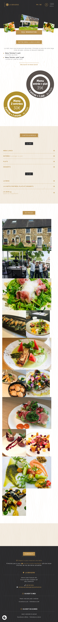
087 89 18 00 (29, 586)
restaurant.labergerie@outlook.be (29, 588)
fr (37, 4)
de (41, 4)
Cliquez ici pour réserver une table (29, 561)
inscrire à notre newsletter (31, 564)
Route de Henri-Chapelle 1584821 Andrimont (29, 581)
